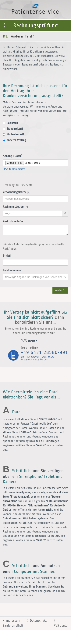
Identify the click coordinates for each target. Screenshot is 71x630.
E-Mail (7, 255)
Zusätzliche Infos (13, 221)
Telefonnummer (12, 270)
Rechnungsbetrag (15, 207)
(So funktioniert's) (15, 169)
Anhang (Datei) (12, 156)
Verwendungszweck (16, 192)
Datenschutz (35, 621)
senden (60, 290)
